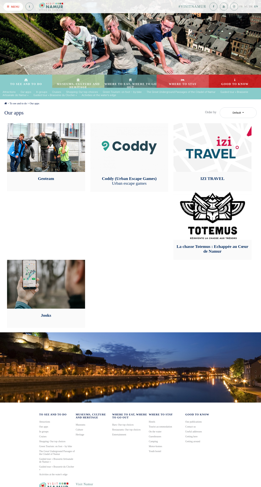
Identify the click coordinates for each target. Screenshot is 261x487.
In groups (41, 92)
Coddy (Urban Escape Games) (129, 181)
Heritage (80, 434)
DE (251, 6)
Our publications (193, 421)
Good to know (197, 414)
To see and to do (18, 103)
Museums (80, 424)
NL (246, 6)
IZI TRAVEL (212, 178)
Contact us (190, 426)
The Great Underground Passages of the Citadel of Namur (181, 92)
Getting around (192, 441)
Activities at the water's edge (99, 95)
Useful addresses (193, 431)
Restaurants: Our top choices (126, 429)
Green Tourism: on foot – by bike (122, 92)
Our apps (26, 92)
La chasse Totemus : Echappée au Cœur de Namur (212, 249)
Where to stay (161, 414)
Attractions (9, 92)
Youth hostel (155, 451)
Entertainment (119, 434)
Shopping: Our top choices (82, 92)
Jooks (46, 315)
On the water (155, 431)
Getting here (191, 436)
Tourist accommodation (160, 426)
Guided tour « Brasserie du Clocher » (55, 95)
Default (237, 112)
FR (241, 6)
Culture (79, 429)
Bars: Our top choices (123, 424)
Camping (153, 441)
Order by (210, 112)
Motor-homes (155, 446)
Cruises (56, 92)
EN (256, 6)
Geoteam (46, 178)
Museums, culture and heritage (91, 416)
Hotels (152, 421)
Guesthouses (155, 436)
